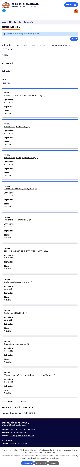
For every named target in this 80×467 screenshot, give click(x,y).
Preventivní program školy (17, 219)
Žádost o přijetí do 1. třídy (17, 126)
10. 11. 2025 (8, 102)
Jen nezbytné (41, 463)
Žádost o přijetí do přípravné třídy (21, 157)
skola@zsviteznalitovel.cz (22, 435)
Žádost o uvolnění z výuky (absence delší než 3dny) (29, 375)
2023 (26, 45)
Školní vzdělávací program (18, 282)
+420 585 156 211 (18, 432)
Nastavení (53, 463)
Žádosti (8, 49)
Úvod (4, 22)
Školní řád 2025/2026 (15, 313)
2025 (44, 45)
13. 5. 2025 (8, 351)
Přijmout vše (27, 463)
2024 (35, 45)
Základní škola (15, 22)
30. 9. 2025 (9, 226)
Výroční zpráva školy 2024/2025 (20, 188)
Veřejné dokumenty (61, 45)
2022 (17, 45)
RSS (74, 39)
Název (5, 55)
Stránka (10, 401)
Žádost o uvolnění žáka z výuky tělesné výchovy (26, 251)
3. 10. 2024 (8, 382)
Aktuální (7, 113)
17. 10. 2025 (9, 195)
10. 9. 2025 (8, 257)
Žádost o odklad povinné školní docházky (24, 95)
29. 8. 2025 (9, 289)
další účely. (51, 452)
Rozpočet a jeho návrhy (16, 344)
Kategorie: (6, 45)
